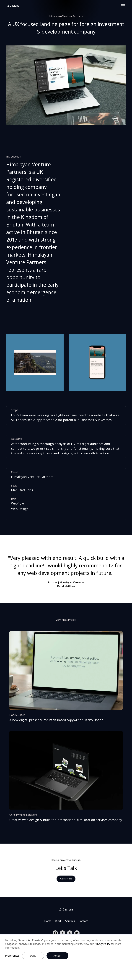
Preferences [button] (12, 955)
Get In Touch (66, 878)
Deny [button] (33, 955)
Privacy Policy (102, 944)
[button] (122, 5)
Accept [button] (57, 955)
